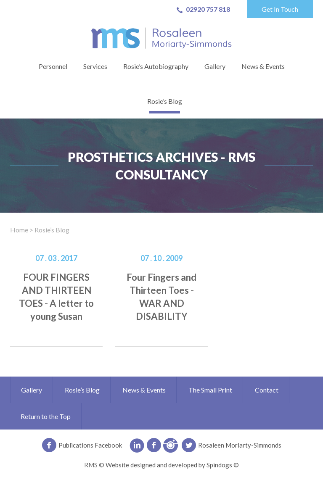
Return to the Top (46, 416)
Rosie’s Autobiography (155, 66)
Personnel (53, 66)
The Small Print (210, 390)
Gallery (214, 66)
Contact (266, 390)
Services (95, 66)
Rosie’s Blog (164, 101)
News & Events (263, 66)
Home (19, 230)
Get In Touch (280, 9)
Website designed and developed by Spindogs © (172, 465)
